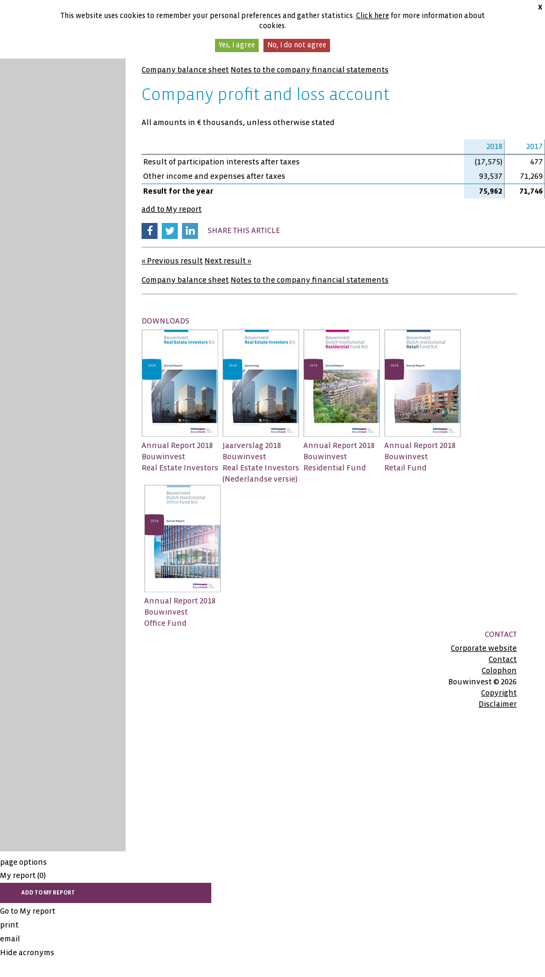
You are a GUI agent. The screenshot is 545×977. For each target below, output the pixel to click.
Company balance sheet (185, 69)
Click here (372, 16)
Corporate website (484, 648)
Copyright (499, 693)
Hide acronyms (27, 952)
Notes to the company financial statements (309, 69)
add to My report (172, 209)
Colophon (499, 670)
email (10, 938)
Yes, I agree (237, 45)
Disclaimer (497, 704)
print (9, 925)
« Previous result (172, 260)
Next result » (227, 260)
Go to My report (27, 911)
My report (23, 875)
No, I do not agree (296, 45)
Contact (503, 659)
